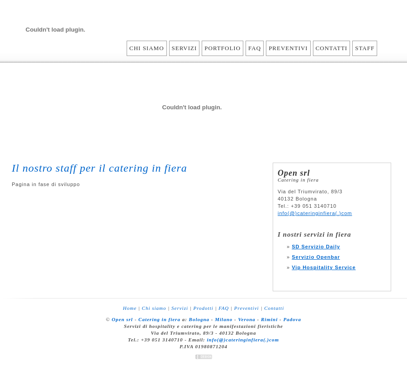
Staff (364, 48)
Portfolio (222, 48)
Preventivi (288, 48)
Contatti (332, 48)
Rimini (269, 319)
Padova (292, 319)
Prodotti (203, 308)
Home (130, 308)
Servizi (184, 48)
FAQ (254, 48)
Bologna (199, 319)
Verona (246, 319)
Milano (223, 319)
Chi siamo (146, 48)
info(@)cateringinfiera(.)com (315, 213)
